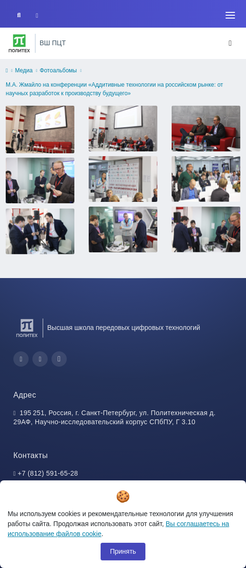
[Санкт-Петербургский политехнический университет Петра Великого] (19, 43)
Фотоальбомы (58, 70)
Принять (123, 551)
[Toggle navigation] (230, 15)
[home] (7, 71)
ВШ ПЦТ (53, 43)
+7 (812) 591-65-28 (48, 473)
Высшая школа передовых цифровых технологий (123, 327)
